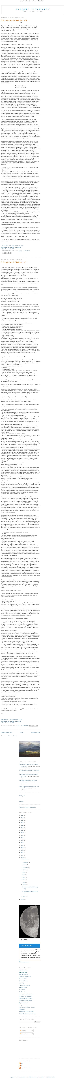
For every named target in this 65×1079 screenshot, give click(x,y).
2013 (22, 847)
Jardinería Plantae (23, 981)
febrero (24, 884)
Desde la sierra (22, 992)
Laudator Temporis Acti (25, 976)
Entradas (23, 1030)
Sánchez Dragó (23, 987)
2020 (22, 830)
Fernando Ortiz (23, 978)
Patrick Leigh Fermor (24, 985)
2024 (22, 820)
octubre (25, 864)
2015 (22, 842)
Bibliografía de (12, 245)
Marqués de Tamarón (32, 9)
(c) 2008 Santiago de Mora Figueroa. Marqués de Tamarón (32, 1077)
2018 (22, 835)
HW (21, 1065)
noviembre (25, 862)
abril (24, 879)
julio (24, 872)
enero (24, 896)
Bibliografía (22, 796)
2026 (22, 815)
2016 (22, 840)
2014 (22, 845)
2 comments (25, 725)
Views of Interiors (23, 970)
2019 (22, 832)
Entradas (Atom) (12, 736)
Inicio (21, 732)
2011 (22, 852)
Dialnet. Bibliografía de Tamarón (27, 807)
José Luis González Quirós (25, 994)
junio (24, 874)
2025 (22, 817)
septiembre (25, 867)
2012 (22, 850)
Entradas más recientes (6, 732)
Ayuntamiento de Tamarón (25, 1000)
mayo (24, 877)
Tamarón (21, 801)
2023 (22, 822)
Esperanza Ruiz (23, 972)
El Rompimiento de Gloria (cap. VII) (14, 20)
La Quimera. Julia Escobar (25, 1005)
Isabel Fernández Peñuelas (25, 998)
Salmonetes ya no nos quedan (26, 1011)
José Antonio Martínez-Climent (27, 1007)
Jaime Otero (22, 989)
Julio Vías (21, 983)
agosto (24, 869)
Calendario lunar (25, 962)
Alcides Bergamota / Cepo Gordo (27, 1013)
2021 (22, 827)
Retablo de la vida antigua (25, 996)
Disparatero (22, 1009)
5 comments (26, 250)
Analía (21, 1063)
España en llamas (23, 1002)
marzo (24, 882)
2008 (22, 899)
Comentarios (24, 1034)
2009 (22, 857)
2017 (22, 837)
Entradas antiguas (35, 732)
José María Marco (23, 974)
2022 (22, 825)
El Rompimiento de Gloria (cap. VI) (13, 262)
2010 (22, 855)
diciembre (25, 859)
